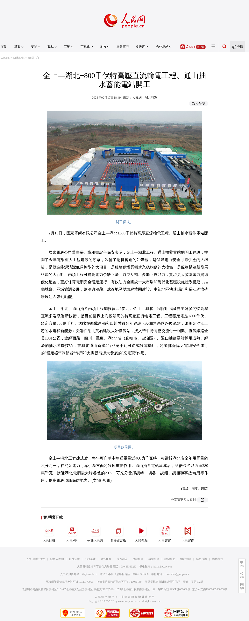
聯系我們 (217, 559)
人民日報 (49, 533)
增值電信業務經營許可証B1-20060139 (119, 581)
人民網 (5, 57)
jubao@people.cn (162, 566)
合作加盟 (122, 559)
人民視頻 (141, 533)
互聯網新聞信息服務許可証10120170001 (69, 581)
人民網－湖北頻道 (144, 97)
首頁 (3, 46)
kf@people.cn (89, 574)
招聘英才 (90, 559)
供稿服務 (137, 559)
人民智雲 (164, 533)
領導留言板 (118, 533)
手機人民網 (95, 533)
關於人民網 (57, 559)
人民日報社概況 (35, 559)
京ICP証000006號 (180, 589)
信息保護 (201, 559)
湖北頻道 (18, 57)
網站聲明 (169, 559)
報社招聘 (74, 559)
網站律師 (185, 559)
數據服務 (153, 559)
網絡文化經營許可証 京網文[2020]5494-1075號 (96, 589)
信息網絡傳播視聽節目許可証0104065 (44, 589)
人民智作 (188, 533)
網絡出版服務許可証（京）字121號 (146, 589)
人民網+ (72, 533)
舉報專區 (123, 46)
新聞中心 (33, 57)
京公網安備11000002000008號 (209, 589)
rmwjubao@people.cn (177, 574)
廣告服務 (106, 559)
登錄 (240, 46)
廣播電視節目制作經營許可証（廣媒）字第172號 (174, 581)
